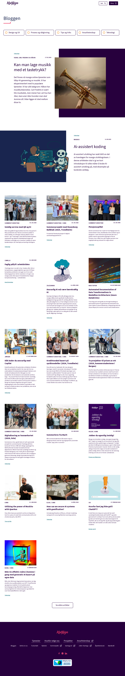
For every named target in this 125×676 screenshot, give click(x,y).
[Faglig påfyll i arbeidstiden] (20, 269)
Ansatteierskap (87, 32)
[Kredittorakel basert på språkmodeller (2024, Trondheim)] (62, 356)
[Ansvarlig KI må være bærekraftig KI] (62, 286)
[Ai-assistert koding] (92, 154)
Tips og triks (64, 32)
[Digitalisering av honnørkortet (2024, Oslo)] (20, 432)
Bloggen (13, 646)
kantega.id (70, 646)
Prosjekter (68, 640)
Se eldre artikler (62, 605)
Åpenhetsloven (100, 646)
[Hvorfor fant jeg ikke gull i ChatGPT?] (104, 500)
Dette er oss (24, 646)
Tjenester (36, 640)
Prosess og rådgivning (38, 32)
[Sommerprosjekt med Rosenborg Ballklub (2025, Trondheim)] (62, 215)
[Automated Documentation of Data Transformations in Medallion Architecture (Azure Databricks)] (104, 283)
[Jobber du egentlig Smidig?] (104, 429)
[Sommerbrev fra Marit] (62, 423)
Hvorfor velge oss (52, 640)
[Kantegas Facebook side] (59, 653)
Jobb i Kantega (85, 646)
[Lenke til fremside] (12, 3)
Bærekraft (111, 646)
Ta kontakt (34, 646)
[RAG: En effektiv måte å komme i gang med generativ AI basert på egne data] (20, 566)
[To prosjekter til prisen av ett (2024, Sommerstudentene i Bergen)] (104, 354)
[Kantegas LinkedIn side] (66, 653)
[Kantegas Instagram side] (62, 653)
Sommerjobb (56, 646)
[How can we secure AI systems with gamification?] (62, 495)
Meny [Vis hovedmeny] (114, 3)
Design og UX (12, 32)
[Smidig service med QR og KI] (20, 219)
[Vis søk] (103, 3)
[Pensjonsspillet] (104, 218)
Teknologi (109, 32)
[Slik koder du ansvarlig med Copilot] (20, 359)
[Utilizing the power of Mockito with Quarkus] (20, 496)
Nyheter (44, 646)
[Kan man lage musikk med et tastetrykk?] (32, 80)
